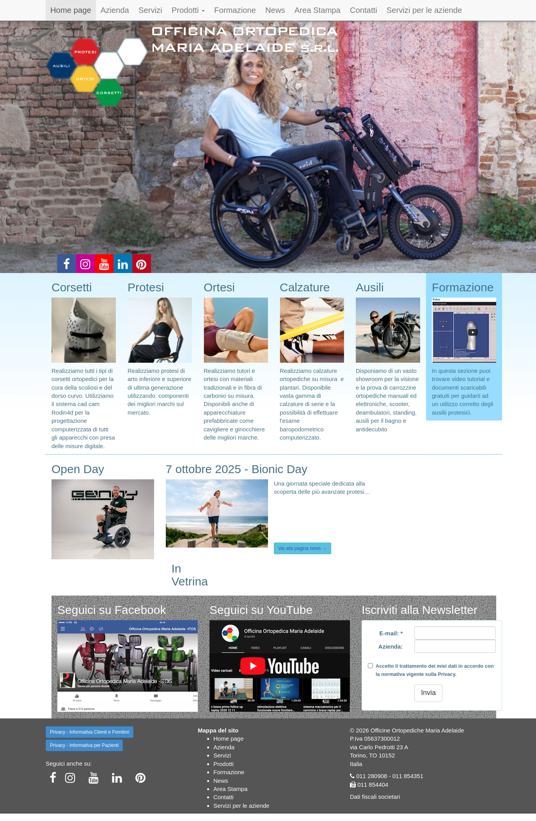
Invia (428, 693)
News (275, 10)
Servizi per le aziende (424, 10)
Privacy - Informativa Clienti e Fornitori (89, 732)
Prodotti (188, 10)
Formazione (235, 10)
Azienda (115, 10)
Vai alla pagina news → (302, 548)
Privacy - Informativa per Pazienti (84, 745)
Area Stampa (318, 10)
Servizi (150, 10)
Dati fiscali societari (375, 796)
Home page (70, 10)
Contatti (363, 10)
